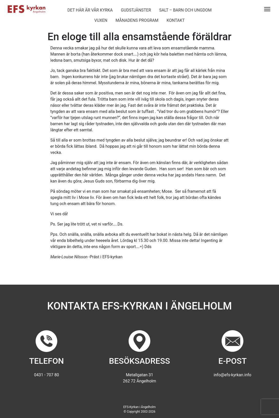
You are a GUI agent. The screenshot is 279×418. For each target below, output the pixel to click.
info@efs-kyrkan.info (232, 374)
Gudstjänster (136, 10)
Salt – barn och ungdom (185, 10)
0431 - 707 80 (46, 374)
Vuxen (100, 20)
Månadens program (137, 20)
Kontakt (176, 20)
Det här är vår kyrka (90, 10)
